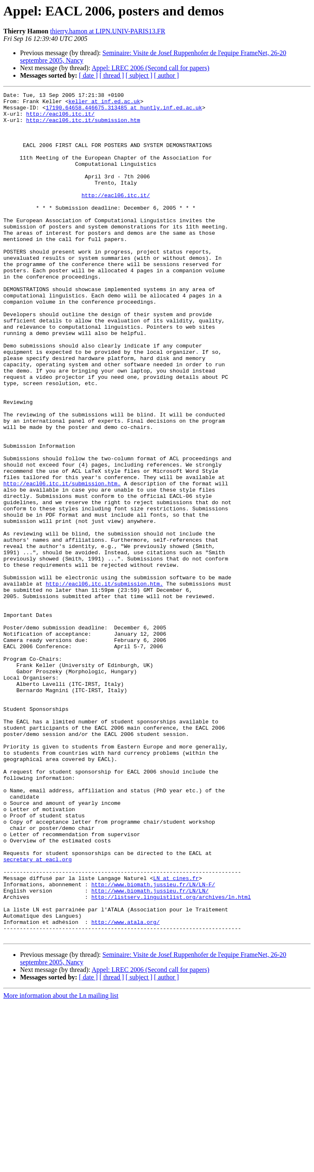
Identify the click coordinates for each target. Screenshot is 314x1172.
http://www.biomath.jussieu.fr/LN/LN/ (150, 1051)
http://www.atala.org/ (125, 1088)
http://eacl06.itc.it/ (60, 118)
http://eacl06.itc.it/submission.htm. (62, 562)
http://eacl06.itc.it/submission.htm (83, 126)
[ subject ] (139, 75)
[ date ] (88, 75)
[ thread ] (111, 75)
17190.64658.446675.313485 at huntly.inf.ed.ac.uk (124, 111)
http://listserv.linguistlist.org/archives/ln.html (171, 1058)
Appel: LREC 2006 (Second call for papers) (151, 67)
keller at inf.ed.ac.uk (104, 103)
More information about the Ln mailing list (61, 1164)
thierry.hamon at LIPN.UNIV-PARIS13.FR (107, 31)
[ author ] (166, 75)
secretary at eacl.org (37, 1013)
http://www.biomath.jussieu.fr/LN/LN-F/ (153, 1043)
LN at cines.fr (176, 1036)
